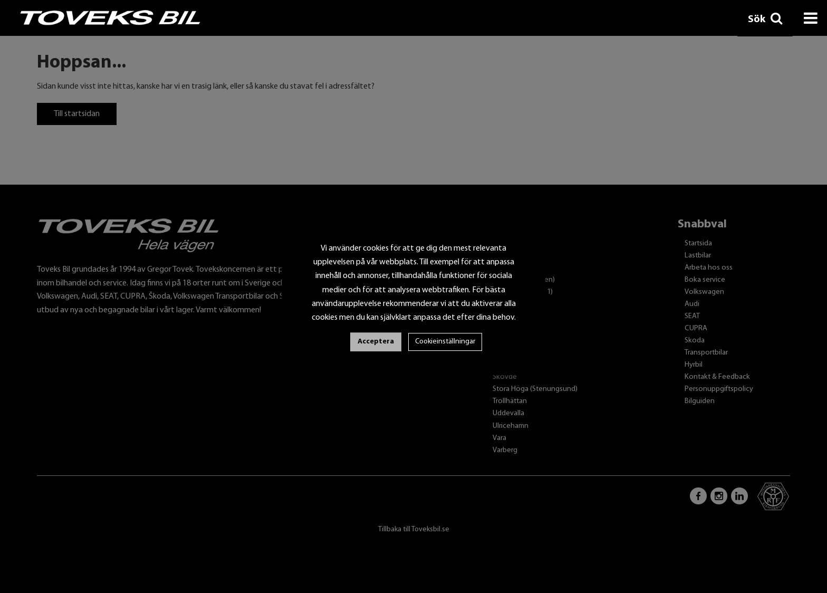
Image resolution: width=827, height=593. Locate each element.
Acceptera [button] (376, 342)
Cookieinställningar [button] (445, 342)
